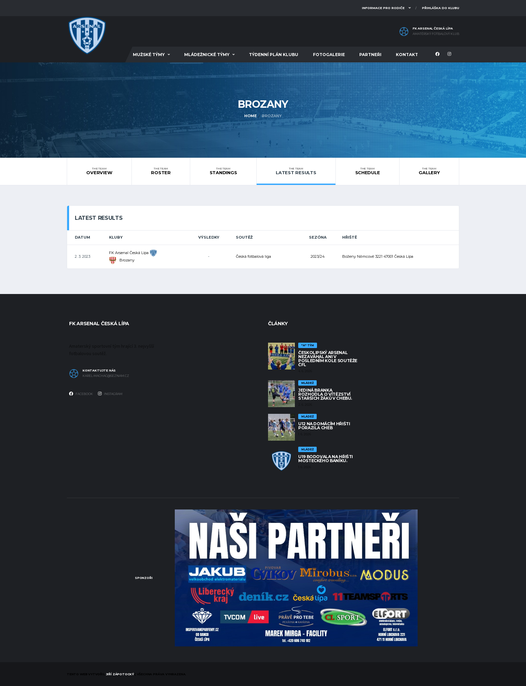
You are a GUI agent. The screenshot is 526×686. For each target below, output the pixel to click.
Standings (223, 171)
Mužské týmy (149, 54)
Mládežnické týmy (206, 54)
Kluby (116, 237)
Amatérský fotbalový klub (436, 34)
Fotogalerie (329, 54)
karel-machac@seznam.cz (106, 376)
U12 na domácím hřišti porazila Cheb (324, 425)
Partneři (370, 54)
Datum (82, 237)
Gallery (429, 171)
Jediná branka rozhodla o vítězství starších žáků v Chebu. (325, 394)
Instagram (110, 394)
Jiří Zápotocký (120, 674)
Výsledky (208, 237)
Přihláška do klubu (440, 8)
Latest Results (296, 171)
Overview (99, 171)
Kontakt (407, 54)
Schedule (367, 171)
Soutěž (244, 237)
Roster (161, 171)
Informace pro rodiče (383, 8)
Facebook (81, 394)
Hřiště (349, 237)
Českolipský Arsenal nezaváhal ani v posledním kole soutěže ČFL (327, 358)
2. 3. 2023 (82, 256)
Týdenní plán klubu (273, 54)
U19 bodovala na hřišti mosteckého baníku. (325, 458)
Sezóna (317, 237)
